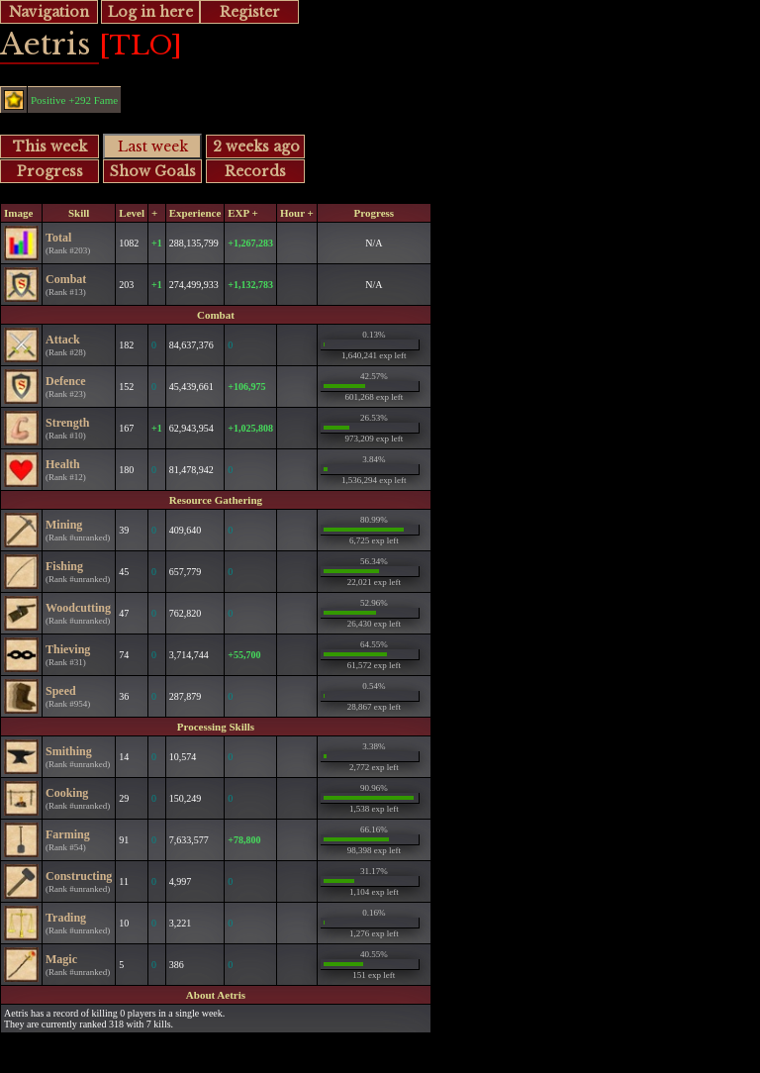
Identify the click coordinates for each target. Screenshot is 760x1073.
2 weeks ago (256, 146)
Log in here (150, 12)
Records (255, 171)
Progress (50, 171)
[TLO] (140, 45)
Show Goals (153, 171)
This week (50, 146)
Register (250, 12)
